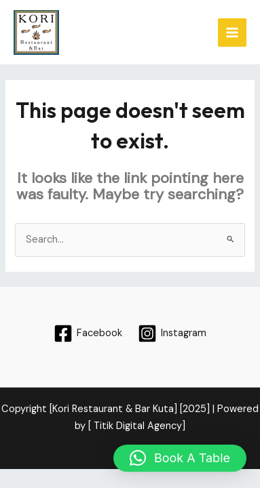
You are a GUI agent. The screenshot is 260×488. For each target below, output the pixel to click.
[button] (179, 458)
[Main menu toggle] (232, 32)
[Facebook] (88, 333)
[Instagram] (172, 333)
